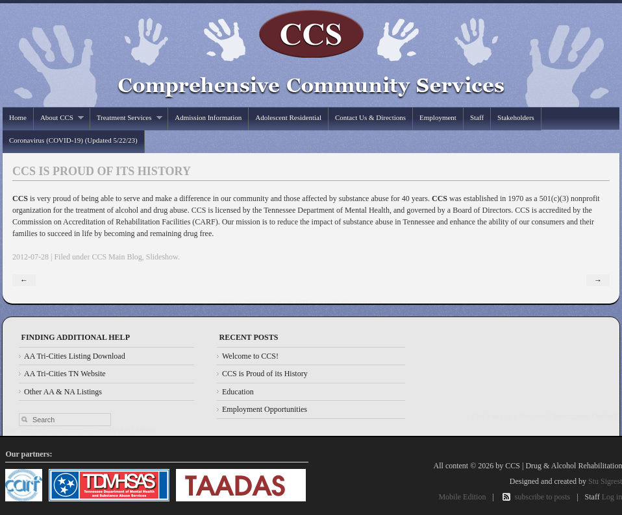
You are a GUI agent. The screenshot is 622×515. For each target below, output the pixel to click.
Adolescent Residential (288, 117)
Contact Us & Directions (370, 117)
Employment (437, 117)
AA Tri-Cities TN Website (65, 373)
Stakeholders (515, 117)
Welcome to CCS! (250, 356)
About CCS (59, 117)
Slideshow (162, 256)
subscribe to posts (542, 496)
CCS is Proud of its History (265, 373)
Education (238, 391)
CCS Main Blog (117, 256)
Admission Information (208, 117)
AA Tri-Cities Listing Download (74, 356)
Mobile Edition (462, 496)
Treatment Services (126, 117)
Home (18, 117)
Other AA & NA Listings (63, 391)
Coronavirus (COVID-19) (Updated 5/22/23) (73, 140)
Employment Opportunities (264, 409)
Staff (477, 117)
